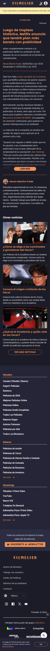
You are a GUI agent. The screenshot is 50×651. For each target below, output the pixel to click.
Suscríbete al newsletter (25, 544)
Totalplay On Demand (13, 505)
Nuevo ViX (8, 501)
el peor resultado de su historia (31, 76)
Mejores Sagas (10, 419)
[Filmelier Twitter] (19, 604)
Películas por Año (11, 429)
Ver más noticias (25, 352)
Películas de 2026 (11, 395)
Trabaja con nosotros (13, 572)
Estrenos (7, 391)
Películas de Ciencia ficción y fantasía (21, 458)
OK (41, 644)
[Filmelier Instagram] (6, 604)
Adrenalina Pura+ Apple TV (16, 515)
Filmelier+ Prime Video (14, 491)
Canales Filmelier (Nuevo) (15, 381)
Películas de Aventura (13, 472)
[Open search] (44, 635)
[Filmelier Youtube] (26, 604)
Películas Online (10, 405)
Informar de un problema (15, 583)
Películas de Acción (12, 448)
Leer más (25, 169)
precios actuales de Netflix (18, 117)
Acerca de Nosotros (12, 566)
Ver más (9, 477)
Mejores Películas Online (15, 400)
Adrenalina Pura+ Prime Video (17, 510)
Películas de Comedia (13, 463)
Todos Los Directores (13, 434)
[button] (24, 596)
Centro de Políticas (7, 646)
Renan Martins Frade (12, 64)
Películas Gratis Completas (16, 410)
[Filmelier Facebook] (13, 604)
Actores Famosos (11, 424)
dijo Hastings (38, 151)
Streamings (8, 485)
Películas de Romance (13, 467)
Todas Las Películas (12, 415)
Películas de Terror (12, 453)
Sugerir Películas (11, 386)
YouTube (7, 496)
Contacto (7, 588)
